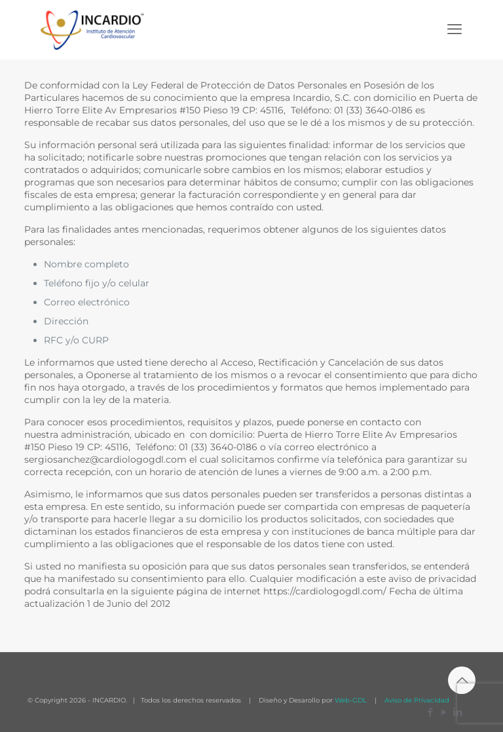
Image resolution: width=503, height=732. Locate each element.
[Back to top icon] (461, 680)
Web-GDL (351, 700)
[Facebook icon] (430, 712)
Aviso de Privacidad (415, 700)
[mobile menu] (454, 29)
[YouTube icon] (444, 712)
